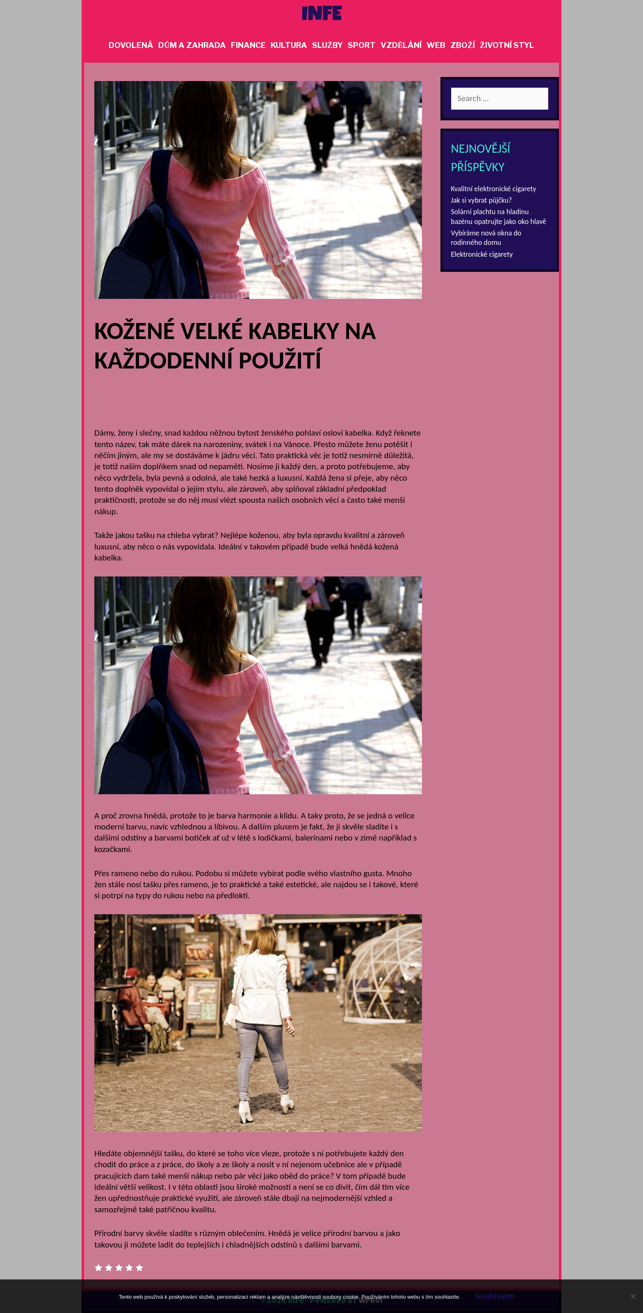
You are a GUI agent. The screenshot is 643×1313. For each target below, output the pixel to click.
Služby (327, 45)
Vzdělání (401, 45)
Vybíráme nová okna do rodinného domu (486, 237)
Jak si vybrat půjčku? (481, 200)
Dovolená (131, 45)
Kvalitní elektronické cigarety (493, 188)
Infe (322, 16)
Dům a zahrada (192, 45)
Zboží (462, 45)
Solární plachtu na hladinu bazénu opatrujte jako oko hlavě (499, 216)
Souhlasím (494, 1296)
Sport (362, 45)
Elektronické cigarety (482, 254)
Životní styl (507, 45)
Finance (248, 45)
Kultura (289, 45)
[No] (633, 1296)
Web (435, 45)
